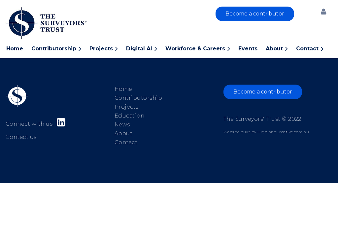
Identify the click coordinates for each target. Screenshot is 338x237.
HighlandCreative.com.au (283, 131)
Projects (127, 107)
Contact (126, 142)
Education (129, 116)
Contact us (21, 137)
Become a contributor (254, 14)
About (123, 133)
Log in (323, 11)
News (122, 124)
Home (123, 89)
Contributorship (138, 98)
